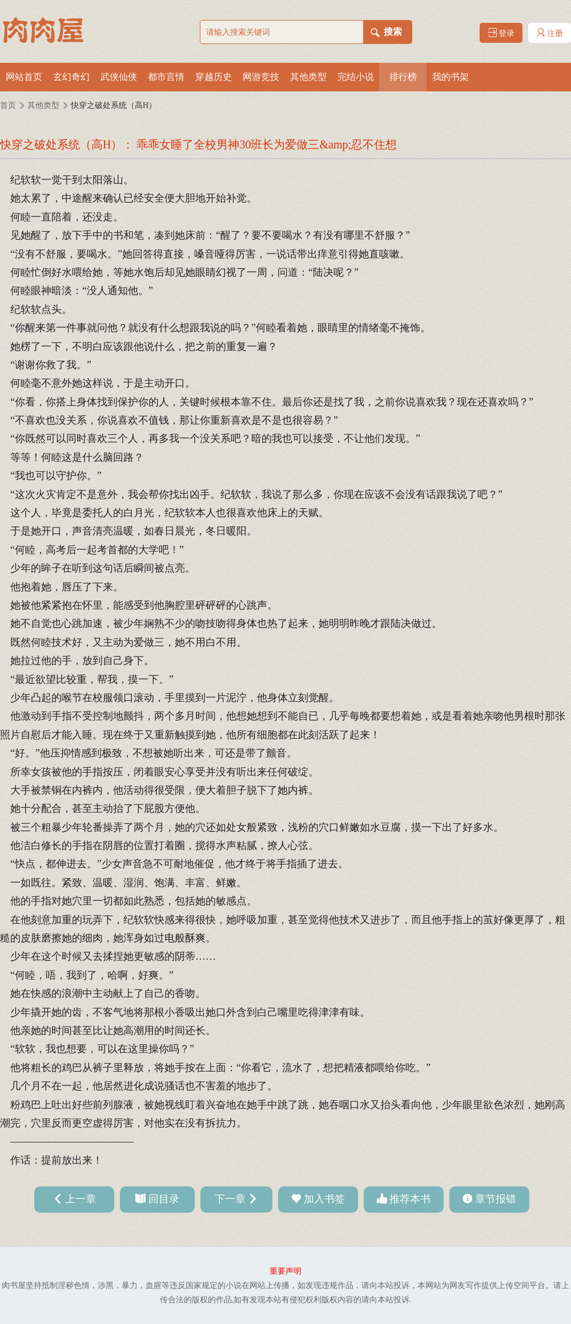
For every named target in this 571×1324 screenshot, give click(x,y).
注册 (550, 33)
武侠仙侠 (118, 77)
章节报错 (495, 1199)
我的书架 (450, 77)
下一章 (230, 1199)
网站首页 (24, 77)
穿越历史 (213, 77)
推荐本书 (410, 1199)
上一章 (80, 1199)
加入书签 (324, 1199)
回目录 (163, 1199)
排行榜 (403, 77)
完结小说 (355, 77)
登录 (501, 33)
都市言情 (166, 77)
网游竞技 (261, 77)
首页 (8, 105)
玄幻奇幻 (71, 77)
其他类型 (308, 77)
